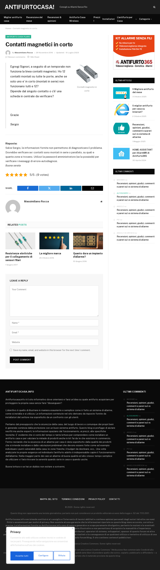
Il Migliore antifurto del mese (143, 91)
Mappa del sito (46, 499)
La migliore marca (50, 253)
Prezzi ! (97, 19)
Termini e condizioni (72, 499)
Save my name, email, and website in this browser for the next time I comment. (51, 350)
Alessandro (122, 193)
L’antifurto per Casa (124, 19)
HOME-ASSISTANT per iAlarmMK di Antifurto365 (142, 152)
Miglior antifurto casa (13, 19)
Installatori (108, 19)
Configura (20, 556)
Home (8, 28)
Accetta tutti (59, 556)
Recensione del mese (34, 19)
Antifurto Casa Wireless (77, 19)
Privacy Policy (98, 499)
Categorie (144, 19)
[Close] (72, 530)
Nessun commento (15, 57)
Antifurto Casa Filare (18, 37)
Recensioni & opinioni (54, 19)
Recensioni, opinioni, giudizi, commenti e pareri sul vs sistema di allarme (142, 130)
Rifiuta (39, 556)
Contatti (117, 499)
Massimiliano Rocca (24, 53)
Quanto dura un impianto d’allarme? (88, 255)
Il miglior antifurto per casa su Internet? (142, 108)
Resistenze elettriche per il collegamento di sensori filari (18, 257)
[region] (40, 546)
